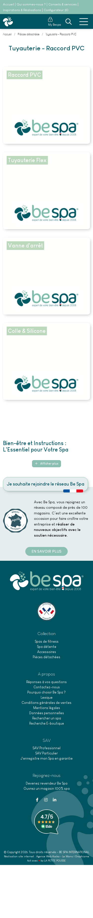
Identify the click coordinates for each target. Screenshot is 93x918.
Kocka (56, 856)
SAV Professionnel (46, 748)
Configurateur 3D (56, 10)
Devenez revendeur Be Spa (46, 783)
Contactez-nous (46, 687)
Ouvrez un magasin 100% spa (47, 788)
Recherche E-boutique (46, 723)
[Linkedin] (54, 800)
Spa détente (46, 647)
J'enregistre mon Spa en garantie (47, 758)
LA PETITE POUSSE (55, 860)
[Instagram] (46, 800)
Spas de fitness (47, 641)
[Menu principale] (83, 22)
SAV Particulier (46, 753)
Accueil (8, 4)
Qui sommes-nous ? (31, 4)
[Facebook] (37, 800)
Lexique (47, 697)
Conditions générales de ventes (46, 703)
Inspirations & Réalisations (22, 10)
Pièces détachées (46, 657)
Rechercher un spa (46, 718)
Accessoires (46, 652)
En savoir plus (46, 551)
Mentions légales (46, 708)
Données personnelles (46, 713)
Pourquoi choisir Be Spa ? (46, 692)
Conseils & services (62, 4)
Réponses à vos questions (46, 682)
